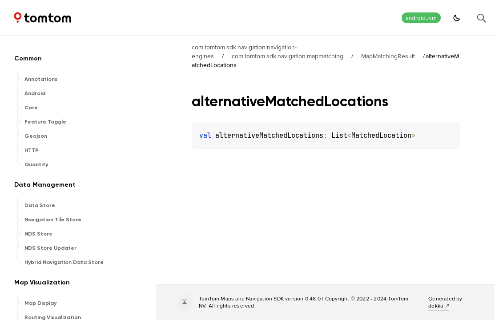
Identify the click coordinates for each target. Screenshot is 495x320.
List (339, 135)
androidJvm (421, 18)
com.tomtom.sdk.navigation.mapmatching (287, 56)
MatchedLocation (381, 135)
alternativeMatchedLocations (269, 135)
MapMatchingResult (388, 56)
